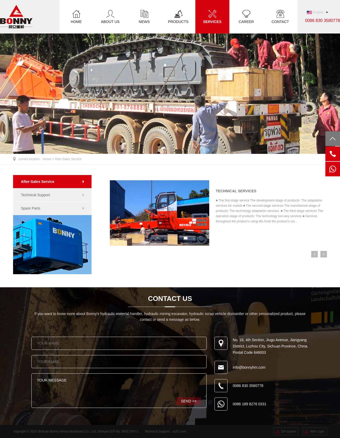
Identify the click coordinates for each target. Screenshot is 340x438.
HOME (76, 22)
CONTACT (280, 22)
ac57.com (179, 431)
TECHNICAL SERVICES (236, 191)
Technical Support (35, 195)
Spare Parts (30, 208)
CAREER (246, 22)
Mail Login (317, 431)
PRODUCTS (178, 22)
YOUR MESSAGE (119, 385)
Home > (49, 159)
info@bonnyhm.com (249, 367)
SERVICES (212, 22)
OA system (288, 431)
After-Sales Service (68, 159)
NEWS (144, 22)
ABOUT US (110, 22)
